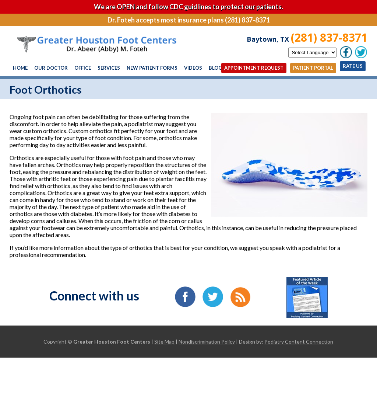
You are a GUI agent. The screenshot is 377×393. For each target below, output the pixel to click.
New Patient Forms (152, 68)
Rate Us (353, 66)
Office (82, 68)
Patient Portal (313, 68)
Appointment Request (253, 68)
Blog (215, 68)
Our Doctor (51, 68)
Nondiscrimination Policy (207, 341)
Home (20, 68)
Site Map (164, 341)
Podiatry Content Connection (298, 341)
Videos (193, 68)
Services (109, 68)
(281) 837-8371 (329, 37)
